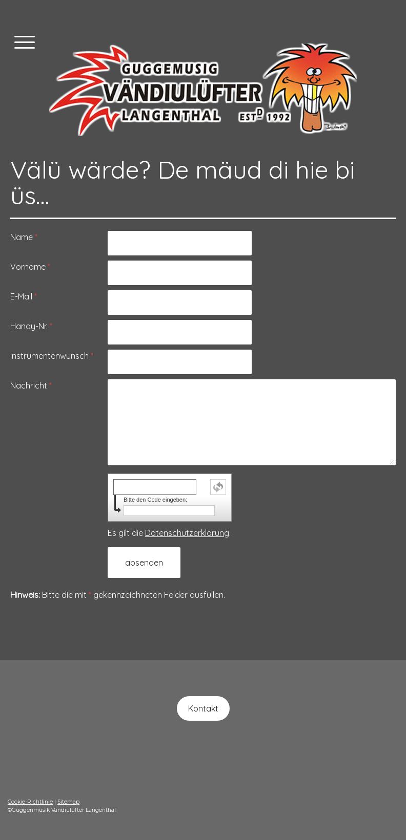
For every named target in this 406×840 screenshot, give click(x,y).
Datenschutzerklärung (187, 533)
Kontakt (203, 708)
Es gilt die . (169, 533)
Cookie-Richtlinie (30, 802)
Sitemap (68, 802)
